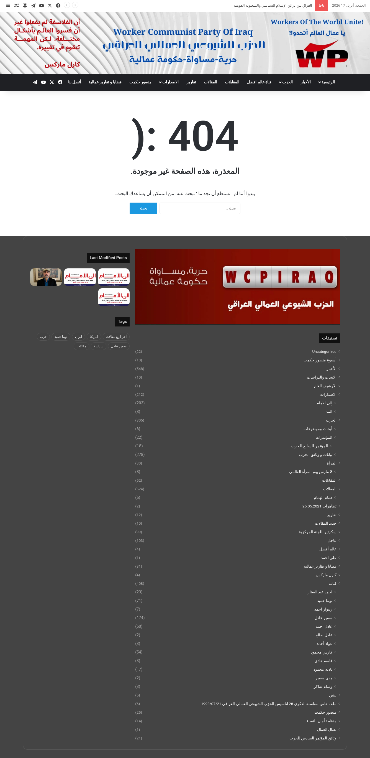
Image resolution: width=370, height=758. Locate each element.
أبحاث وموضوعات (318, 429)
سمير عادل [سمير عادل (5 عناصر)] (119, 346)
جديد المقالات (325, 523)
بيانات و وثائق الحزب (315, 454)
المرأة (331, 463)
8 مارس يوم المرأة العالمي (310, 471)
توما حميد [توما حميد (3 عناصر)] (61, 337)
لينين (332, 695)
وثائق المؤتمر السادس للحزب (312, 738)
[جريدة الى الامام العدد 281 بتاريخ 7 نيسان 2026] (80, 277)
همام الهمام (323, 497)
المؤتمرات (324, 437)
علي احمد (328, 557)
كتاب (332, 583)
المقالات (210, 82)
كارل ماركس (326, 575)
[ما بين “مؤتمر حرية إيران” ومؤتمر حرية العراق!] (46, 277)
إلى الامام (324, 403)
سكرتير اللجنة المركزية (317, 532)
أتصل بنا (74, 82)
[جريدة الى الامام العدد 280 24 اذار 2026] (114, 297)
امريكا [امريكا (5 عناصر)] (94, 337)
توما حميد (324, 600)
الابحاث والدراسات (321, 377)
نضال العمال (326, 729)
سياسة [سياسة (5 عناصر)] (98, 346)
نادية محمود (323, 669)
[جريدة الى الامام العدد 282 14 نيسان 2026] (114, 277)
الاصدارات (170, 82)
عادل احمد (324, 626)
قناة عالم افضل (259, 82)
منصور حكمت (140, 82)
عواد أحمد (324, 643)
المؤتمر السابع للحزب (309, 445)
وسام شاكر (323, 686)
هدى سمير (323, 678)
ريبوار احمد (323, 609)
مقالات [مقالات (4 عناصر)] (81, 346)
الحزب (287, 82)
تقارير (191, 82)
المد (329, 411)
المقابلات (232, 82)
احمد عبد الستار (320, 592)
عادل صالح (323, 635)
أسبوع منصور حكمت (320, 360)
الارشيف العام (325, 386)
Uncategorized (324, 351)
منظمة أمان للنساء (321, 721)
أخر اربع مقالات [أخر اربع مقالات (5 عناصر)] (116, 337)
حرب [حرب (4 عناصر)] (43, 337)
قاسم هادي (323, 661)
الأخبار (306, 82)
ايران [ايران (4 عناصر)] (78, 337)
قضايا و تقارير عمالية (105, 82)
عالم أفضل (327, 549)
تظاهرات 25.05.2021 (319, 506)
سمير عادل (323, 618)
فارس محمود (321, 652)
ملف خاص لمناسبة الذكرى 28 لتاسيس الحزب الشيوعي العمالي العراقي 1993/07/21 (268, 703)
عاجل (332, 540)
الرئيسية (328, 82)
